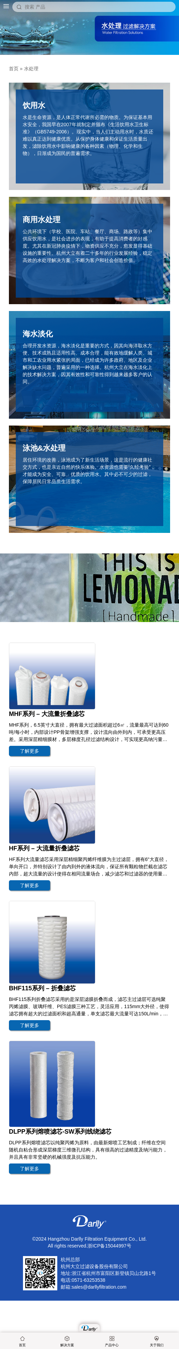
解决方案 (67, 1341)
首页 (22, 1341)
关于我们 (157, 1341)
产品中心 (112, 1341)
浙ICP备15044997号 (109, 1246)
